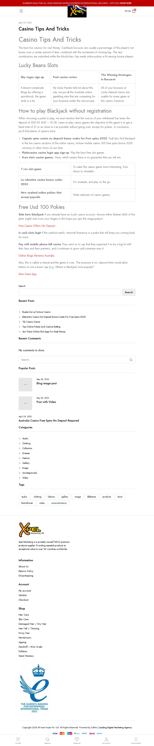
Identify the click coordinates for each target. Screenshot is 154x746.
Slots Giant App (28, 274)
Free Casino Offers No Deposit (37, 226)
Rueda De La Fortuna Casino (36, 312)
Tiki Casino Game (31, 321)
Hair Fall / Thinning (29, 628)
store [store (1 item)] (120, 496)
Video (25, 477)
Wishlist (23, 595)
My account (25, 591)
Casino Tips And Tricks (44, 28)
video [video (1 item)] (42, 503)
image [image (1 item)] (78, 496)
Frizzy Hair (24, 633)
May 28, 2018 (43, 379)
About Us (24, 566)
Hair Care (24, 615)
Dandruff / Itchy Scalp (30, 647)
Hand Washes (26, 656)
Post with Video (46, 402)
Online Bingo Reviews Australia (36, 256)
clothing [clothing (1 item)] (37, 496)
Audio (25, 438)
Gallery (26, 463)
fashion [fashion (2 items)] (51, 496)
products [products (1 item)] (106, 496)
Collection (27, 448)
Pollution (23, 651)
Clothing (26, 443)
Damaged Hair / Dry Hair (32, 624)
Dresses (26, 453)
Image (25, 468)
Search (22, 286)
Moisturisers (25, 637)
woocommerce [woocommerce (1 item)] (58, 503)
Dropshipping (26, 575)
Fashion (26, 458)
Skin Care (24, 619)
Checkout (23, 600)
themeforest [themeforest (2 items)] (27, 503)
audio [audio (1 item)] (24, 496)
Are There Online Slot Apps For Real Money (44, 331)
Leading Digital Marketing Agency (115, 727)
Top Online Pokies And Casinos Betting (41, 326)
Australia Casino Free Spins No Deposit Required (49, 420)
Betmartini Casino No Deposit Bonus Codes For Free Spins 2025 (54, 317)
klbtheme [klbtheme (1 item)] (91, 496)
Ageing (22, 642)
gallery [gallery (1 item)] (64, 496)
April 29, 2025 (25, 22)
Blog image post (47, 383)
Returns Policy (26, 571)
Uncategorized (29, 473)
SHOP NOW (125, 3)
